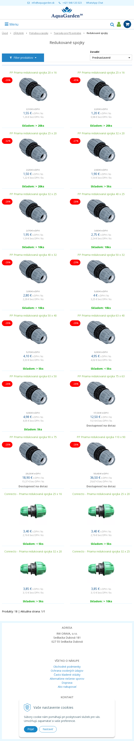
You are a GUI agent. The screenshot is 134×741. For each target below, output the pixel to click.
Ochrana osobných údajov (67, 670)
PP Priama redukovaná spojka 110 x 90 (101, 437)
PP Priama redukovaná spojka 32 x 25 (33, 194)
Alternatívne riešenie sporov (67, 678)
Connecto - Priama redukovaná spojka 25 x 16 (33, 494)
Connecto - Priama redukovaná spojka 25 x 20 (101, 494)
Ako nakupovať (67, 686)
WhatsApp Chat (94, 2)
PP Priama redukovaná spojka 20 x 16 (33, 72)
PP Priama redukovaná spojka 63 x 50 (33, 376)
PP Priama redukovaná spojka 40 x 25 (101, 194)
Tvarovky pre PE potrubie (67, 33)
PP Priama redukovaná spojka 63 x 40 (101, 315)
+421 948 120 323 (72, 2)
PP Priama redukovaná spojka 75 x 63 (101, 376)
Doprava (67, 682)
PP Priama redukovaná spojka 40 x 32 (33, 254)
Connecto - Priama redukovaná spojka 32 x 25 (101, 551)
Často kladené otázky (67, 674)
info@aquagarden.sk (43, 2)
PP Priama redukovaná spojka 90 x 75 (33, 437)
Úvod (5, 33)
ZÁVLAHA (18, 33)
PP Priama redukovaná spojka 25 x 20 (33, 133)
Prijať (31, 729)
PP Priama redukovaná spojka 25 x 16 (101, 72)
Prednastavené (101, 57)
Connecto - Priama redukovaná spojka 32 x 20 (33, 551)
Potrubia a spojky (38, 33)
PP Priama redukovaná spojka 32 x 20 (101, 133)
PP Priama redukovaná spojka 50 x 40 (33, 315)
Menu (12, 24)
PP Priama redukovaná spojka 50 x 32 (101, 254)
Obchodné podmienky (67, 666)
